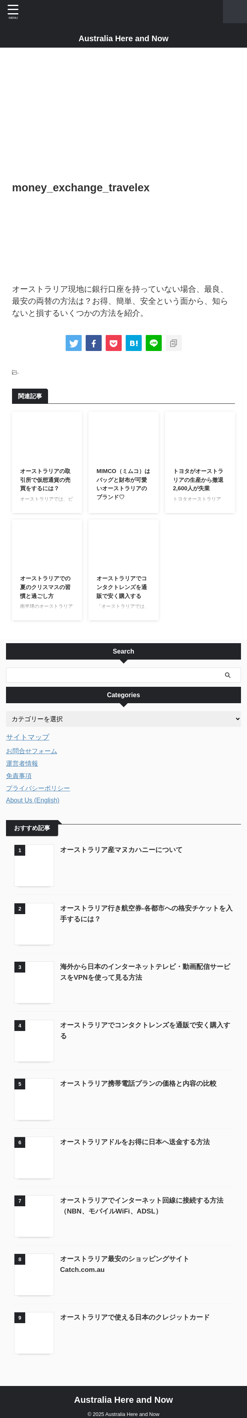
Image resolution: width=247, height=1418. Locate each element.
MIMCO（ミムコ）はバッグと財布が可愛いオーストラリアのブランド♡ (122, 490)
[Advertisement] (123, 116)
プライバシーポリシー (38, 787)
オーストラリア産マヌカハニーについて (125, 849)
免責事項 (19, 775)
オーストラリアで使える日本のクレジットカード (139, 1310)
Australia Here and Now (123, 38)
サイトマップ (30, 736)
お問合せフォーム (31, 750)
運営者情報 (22, 763)
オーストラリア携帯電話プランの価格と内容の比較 (143, 1080)
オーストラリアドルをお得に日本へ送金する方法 (139, 1137)
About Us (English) (32, 799)
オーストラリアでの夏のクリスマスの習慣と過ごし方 (45, 589)
